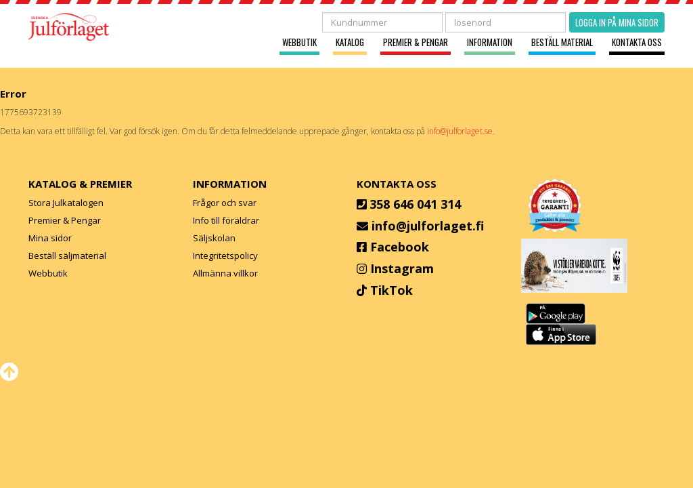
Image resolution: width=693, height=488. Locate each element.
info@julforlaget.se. (461, 131)
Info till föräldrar (226, 220)
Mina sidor (50, 238)
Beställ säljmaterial (67, 255)
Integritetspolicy (225, 255)
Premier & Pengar (415, 42)
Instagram (402, 268)
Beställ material (562, 42)
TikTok (391, 290)
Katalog (350, 42)
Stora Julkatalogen (66, 203)
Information (489, 42)
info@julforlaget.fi (428, 226)
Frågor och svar (224, 203)
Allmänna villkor (225, 273)
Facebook (399, 247)
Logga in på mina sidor (616, 22)
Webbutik (299, 42)
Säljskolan (214, 238)
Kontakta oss (637, 42)
